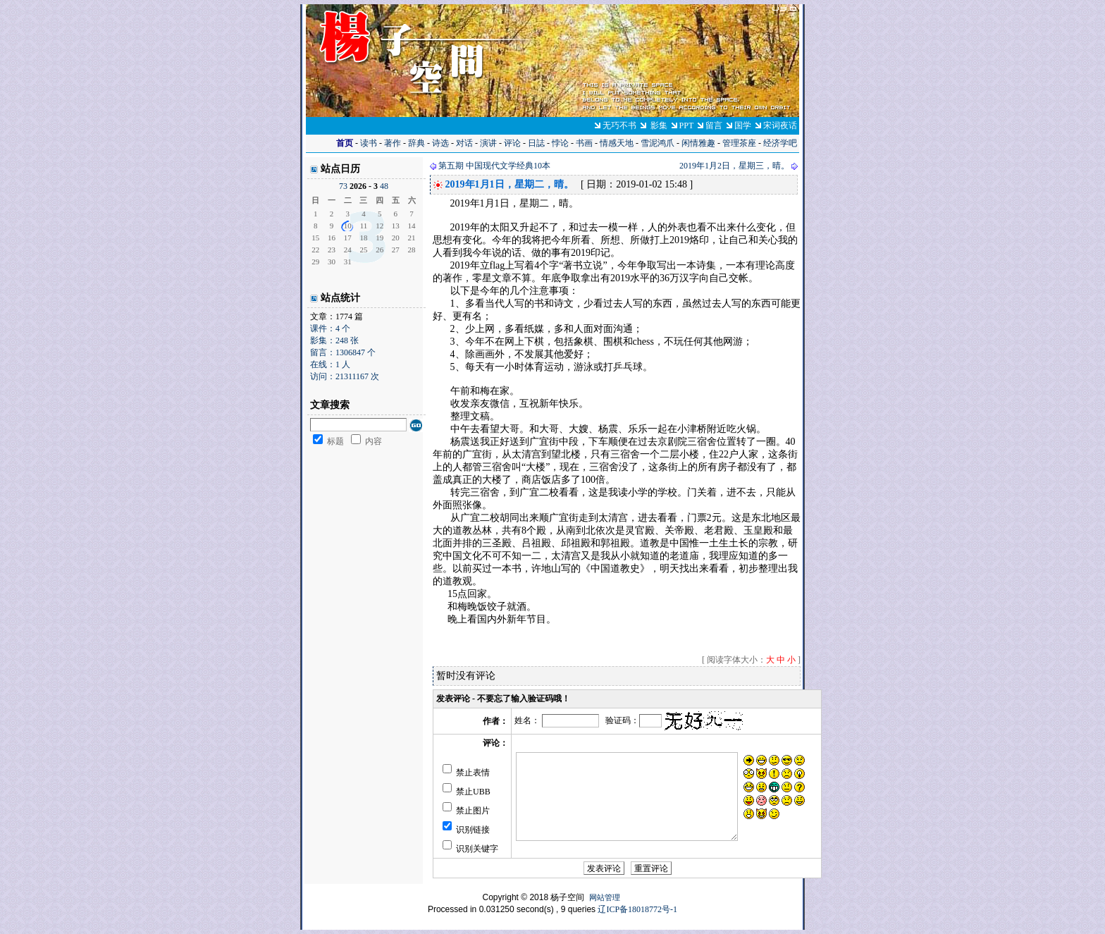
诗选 (440, 143)
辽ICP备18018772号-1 (637, 909)
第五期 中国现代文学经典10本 (494, 166)
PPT (686, 125)
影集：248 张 (334, 340)
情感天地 (617, 143)
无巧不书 (619, 125)
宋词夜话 (780, 125)
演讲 (488, 143)
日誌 (536, 143)
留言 (713, 125)
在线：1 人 (330, 364)
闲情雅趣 (698, 143)
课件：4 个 (330, 328)
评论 (512, 143)
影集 (658, 125)
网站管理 (604, 897)
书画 (584, 143)
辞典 (416, 143)
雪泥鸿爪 (657, 143)
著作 (392, 143)
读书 (368, 143)
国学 (742, 125)
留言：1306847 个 (343, 352)
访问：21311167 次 (344, 376)
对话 (464, 143)
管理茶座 (739, 143)
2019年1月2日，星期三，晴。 (734, 166)
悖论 (560, 143)
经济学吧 (780, 143)
